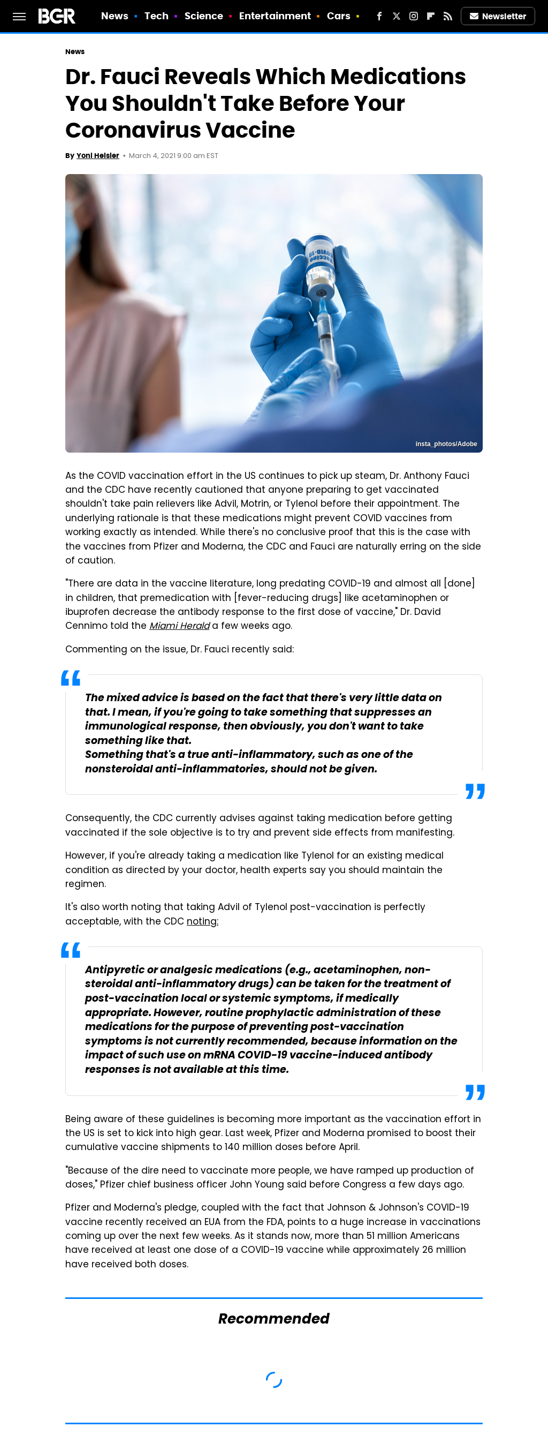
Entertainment (275, 16)
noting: (202, 922)
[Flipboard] (431, 16)
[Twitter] (396, 16)
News (114, 16)
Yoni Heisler (98, 155)
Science (204, 16)
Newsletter (498, 16)
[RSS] (448, 16)
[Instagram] (413, 16)
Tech (156, 16)
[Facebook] (379, 16)
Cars (339, 16)
